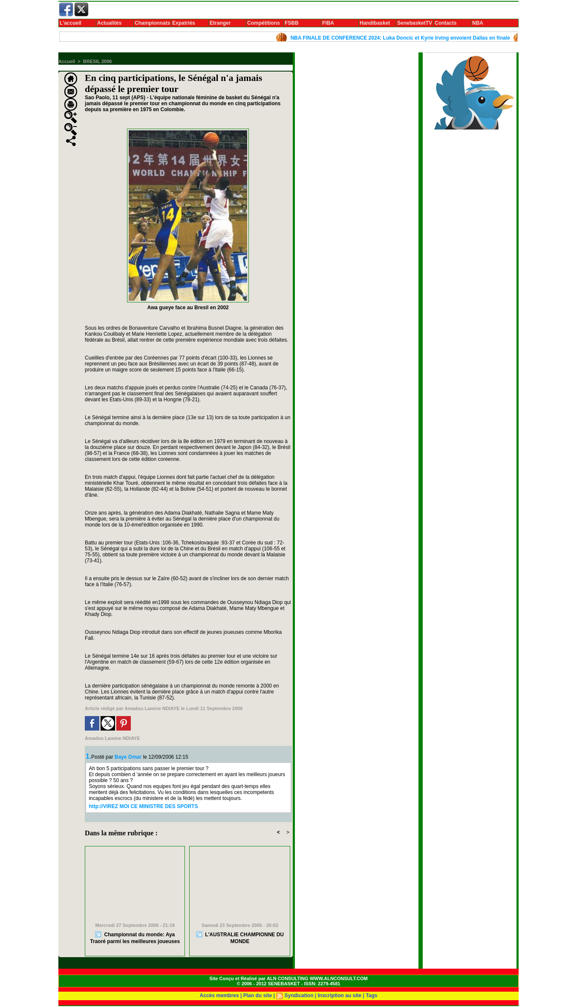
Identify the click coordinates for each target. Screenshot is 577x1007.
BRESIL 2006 (97, 61)
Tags (371, 995)
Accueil (66, 61)
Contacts (445, 23)
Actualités (109, 23)
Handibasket (375, 23)
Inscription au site (340, 995)
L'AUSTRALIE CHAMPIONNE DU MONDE (240, 937)
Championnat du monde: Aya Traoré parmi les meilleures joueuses (135, 937)
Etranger (220, 23)
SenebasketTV (414, 23)
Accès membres (219, 995)
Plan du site (257, 995)
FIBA (328, 23)
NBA (477, 23)
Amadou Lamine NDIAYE (151, 708)
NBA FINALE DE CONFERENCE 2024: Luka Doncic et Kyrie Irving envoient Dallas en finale (403, 38)
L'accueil (70, 23)
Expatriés (183, 23)
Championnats (152, 23)
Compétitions (263, 23)
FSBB (292, 23)
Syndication (298, 995)
